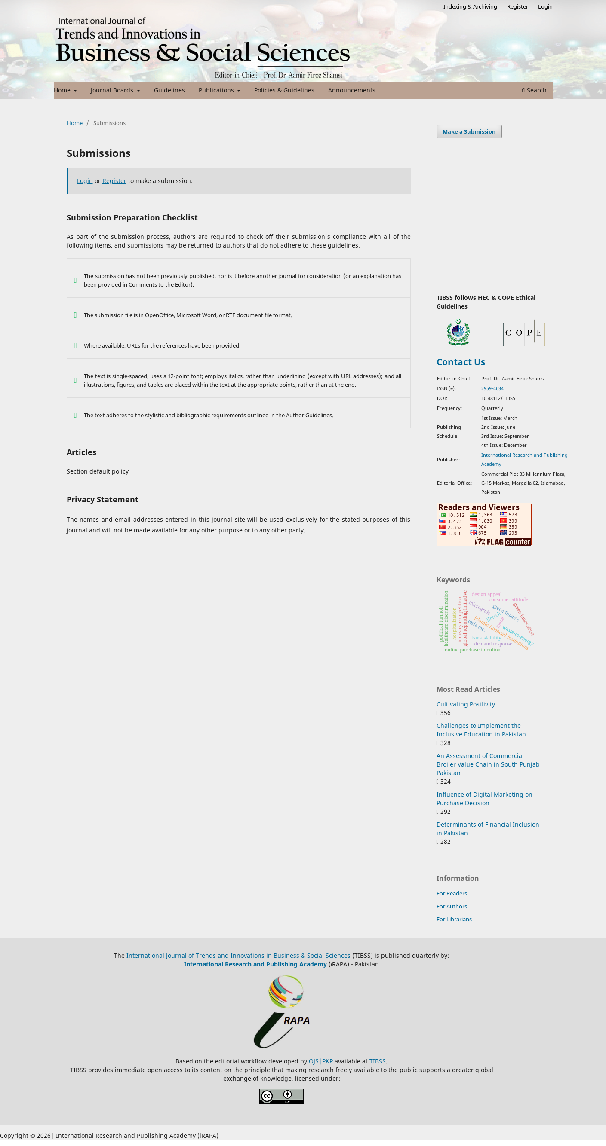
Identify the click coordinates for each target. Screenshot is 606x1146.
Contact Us (461, 362)
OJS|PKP (322, 1061)
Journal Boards (113, 90)
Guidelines (169, 90)
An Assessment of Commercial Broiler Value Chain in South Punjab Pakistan (488, 764)
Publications (217, 90)
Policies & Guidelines (284, 90)
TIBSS (377, 1061)
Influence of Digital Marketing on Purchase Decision (484, 798)
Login (545, 6)
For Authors (452, 906)
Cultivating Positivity (466, 704)
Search (534, 90)
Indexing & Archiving (470, 6)
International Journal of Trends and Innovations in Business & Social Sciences (238, 955)
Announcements (351, 90)
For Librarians (454, 919)
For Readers (452, 893)
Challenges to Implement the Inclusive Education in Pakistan (481, 729)
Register (517, 6)
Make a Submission (469, 131)
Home (63, 90)
